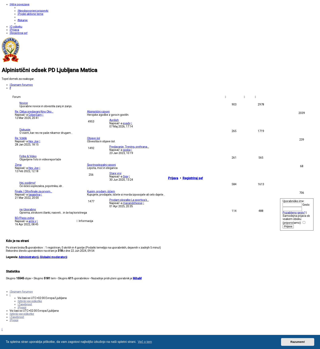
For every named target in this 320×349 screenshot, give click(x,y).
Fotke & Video (28, 156)
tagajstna (34, 194)
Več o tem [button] (145, 341)
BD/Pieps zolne (24, 218)
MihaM (137, 278)
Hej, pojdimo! (27, 182)
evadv (126, 123)
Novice (23, 103)
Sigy (125, 176)
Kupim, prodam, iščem (101, 191)
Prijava (173, 178)
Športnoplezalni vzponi (101, 164)
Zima (18, 164)
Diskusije (24, 129)
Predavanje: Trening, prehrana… (129, 146)
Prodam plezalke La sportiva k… (129, 199)
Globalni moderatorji (53, 257)
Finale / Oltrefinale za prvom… (33, 191)
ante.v (32, 221)
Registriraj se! (193, 178)
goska (126, 149)
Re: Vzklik (21, 138)
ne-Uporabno (27, 209)
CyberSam (35, 114)
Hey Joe (33, 141)
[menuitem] (33, 10)
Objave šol (93, 138)
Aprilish (114, 120)
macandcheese (132, 203)
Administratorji (29, 257)
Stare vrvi (115, 173)
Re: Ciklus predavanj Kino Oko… (34, 111)
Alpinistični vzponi (98, 111)
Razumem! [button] (297, 341)
